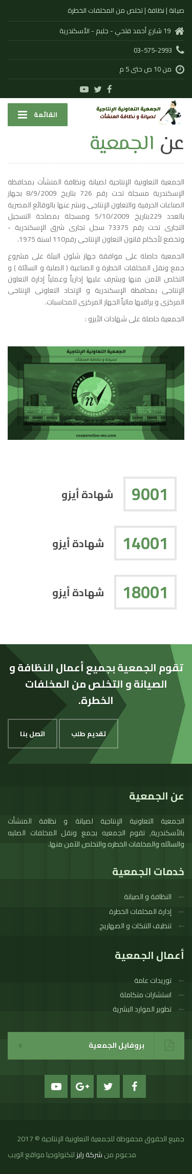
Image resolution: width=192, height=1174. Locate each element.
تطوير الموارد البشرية (142, 1009)
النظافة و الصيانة (148, 896)
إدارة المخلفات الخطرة (140, 911)
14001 (145, 543)
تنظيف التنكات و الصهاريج (135, 925)
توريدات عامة (153, 980)
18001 (145, 592)
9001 (150, 494)
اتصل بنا (32, 733)
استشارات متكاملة (146, 994)
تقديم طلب (88, 733)
